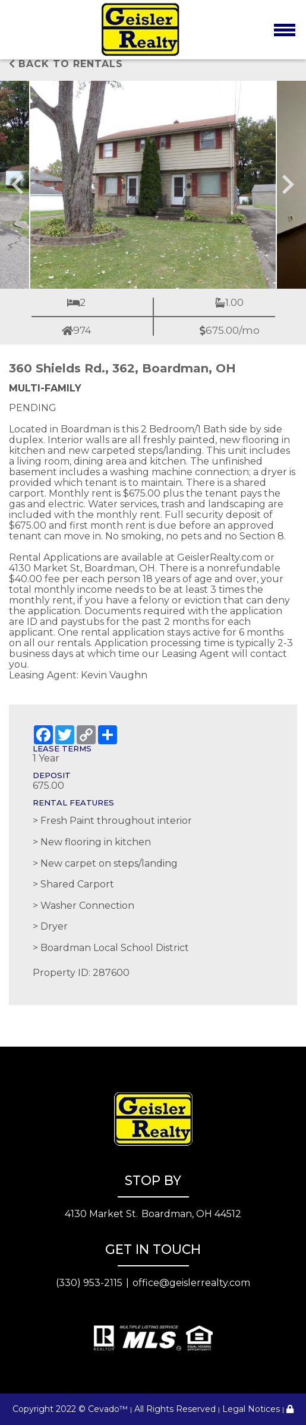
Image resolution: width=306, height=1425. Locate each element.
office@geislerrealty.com (191, 1282)
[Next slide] (286, 184)
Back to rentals (66, 63)
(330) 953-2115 (89, 1282)
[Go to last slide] (19, 184)
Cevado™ (108, 1409)
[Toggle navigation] (284, 30)
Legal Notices (251, 1409)
